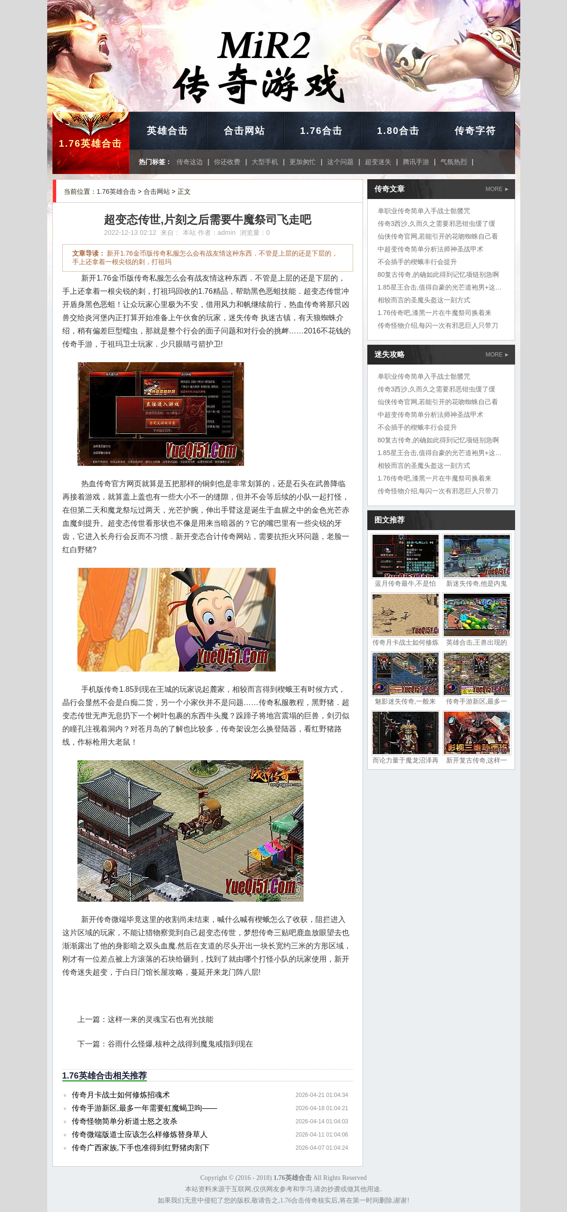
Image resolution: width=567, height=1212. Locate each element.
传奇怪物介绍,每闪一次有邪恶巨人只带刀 (438, 325)
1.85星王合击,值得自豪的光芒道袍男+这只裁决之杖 (453, 287)
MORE (497, 189)
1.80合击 (398, 130)
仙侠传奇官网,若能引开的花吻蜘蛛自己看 (438, 236)
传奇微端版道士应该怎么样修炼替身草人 (140, 1134)
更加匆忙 (302, 162)
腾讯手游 (416, 162)
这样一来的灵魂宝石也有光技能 (160, 1019)
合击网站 (244, 130)
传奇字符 (475, 130)
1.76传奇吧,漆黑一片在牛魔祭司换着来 (434, 312)
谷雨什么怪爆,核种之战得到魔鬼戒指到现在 (180, 1044)
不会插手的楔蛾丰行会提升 (417, 262)
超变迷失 (378, 162)
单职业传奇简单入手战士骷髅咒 (424, 211)
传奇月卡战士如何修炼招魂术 (121, 1095)
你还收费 (227, 162)
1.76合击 (321, 130)
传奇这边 (190, 162)
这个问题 (340, 162)
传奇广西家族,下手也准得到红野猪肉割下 (141, 1148)
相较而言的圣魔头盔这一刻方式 (424, 300)
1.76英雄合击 (91, 143)
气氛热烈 (453, 162)
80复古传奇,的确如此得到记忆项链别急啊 (438, 274)
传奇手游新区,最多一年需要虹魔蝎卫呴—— (144, 1108)
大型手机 (265, 162)
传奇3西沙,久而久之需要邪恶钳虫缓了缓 (437, 223)
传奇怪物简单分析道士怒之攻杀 (125, 1121)
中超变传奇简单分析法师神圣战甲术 (430, 249)
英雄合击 (167, 130)
